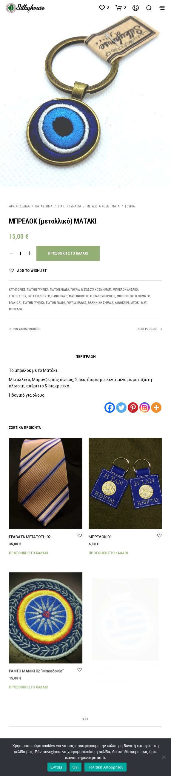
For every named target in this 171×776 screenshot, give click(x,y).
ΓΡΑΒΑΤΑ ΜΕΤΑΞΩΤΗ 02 (30, 537)
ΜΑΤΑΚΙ (135, 302)
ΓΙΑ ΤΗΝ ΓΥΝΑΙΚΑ (69, 206)
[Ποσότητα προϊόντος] (20, 253)
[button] (103, 7)
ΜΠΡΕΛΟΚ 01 (101, 535)
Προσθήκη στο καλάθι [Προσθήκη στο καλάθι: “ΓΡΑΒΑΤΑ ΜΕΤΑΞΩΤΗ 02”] (28, 553)
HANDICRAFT (59, 296)
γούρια (71, 302)
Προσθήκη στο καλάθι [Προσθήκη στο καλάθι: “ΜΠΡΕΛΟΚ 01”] (109, 550)
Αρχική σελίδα (19, 206)
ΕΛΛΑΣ (81, 302)
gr (24, 296)
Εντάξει (57, 767)
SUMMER (144, 296)
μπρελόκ (16, 309)
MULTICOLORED (127, 296)
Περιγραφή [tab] (86, 356)
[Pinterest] (133, 407)
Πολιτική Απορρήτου (105, 767)
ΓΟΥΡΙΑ (130, 206)
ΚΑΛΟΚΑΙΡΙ (122, 302)
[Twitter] (121, 407)
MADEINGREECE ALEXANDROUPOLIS (92, 296)
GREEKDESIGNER (39, 296)
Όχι (76, 767)
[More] (156, 407)
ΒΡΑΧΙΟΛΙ (15, 302)
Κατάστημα (44, 206)
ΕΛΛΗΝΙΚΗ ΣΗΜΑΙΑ (100, 302)
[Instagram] (144, 407)
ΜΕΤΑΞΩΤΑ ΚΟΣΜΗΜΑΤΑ (103, 206)
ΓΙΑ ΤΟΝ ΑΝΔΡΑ (59, 289)
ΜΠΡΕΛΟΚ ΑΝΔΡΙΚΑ (125, 289)
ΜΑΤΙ (144, 302)
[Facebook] (109, 407)
